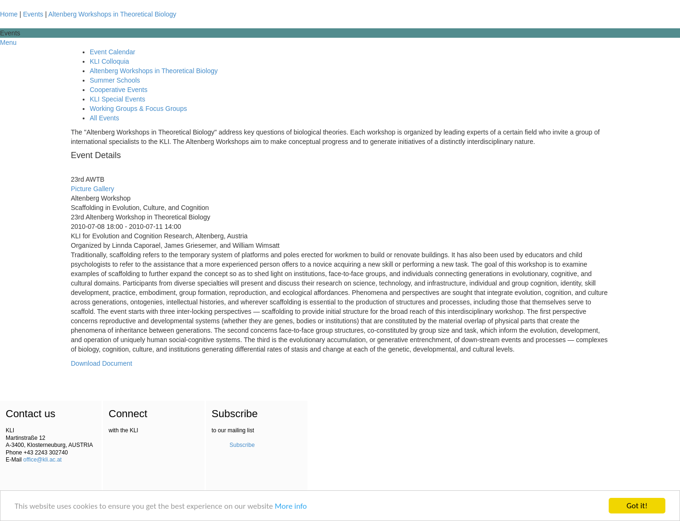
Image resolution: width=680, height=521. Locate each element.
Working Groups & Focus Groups (138, 108)
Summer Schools (115, 80)
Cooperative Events (118, 89)
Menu (8, 42)
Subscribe (242, 445)
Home (8, 14)
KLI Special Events (117, 99)
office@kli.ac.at (42, 459)
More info (291, 507)
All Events (104, 118)
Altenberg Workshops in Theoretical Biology (112, 14)
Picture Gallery (92, 189)
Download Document (101, 363)
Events (33, 14)
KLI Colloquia (109, 61)
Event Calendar (113, 52)
